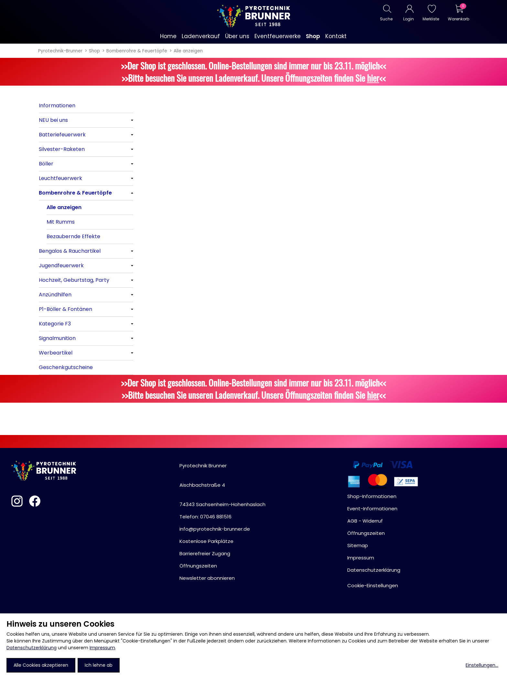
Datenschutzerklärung (31, 647)
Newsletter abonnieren (207, 578)
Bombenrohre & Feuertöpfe (136, 51)
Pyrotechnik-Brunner (60, 51)
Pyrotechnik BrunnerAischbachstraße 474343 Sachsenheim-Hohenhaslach (222, 485)
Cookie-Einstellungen (372, 585)
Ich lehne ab (99, 665)
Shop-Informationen (371, 496)
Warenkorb (458, 19)
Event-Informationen (372, 508)
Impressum (102, 647)
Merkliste (431, 19)
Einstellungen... (482, 665)
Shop (94, 51)
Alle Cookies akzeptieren (41, 665)
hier (373, 77)
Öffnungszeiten (198, 565)
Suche (386, 19)
